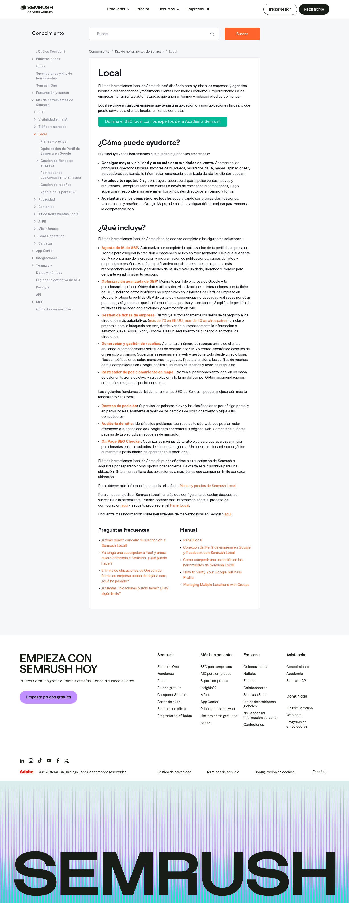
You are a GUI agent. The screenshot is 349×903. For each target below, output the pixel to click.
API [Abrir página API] (38, 294)
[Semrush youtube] (48, 760)
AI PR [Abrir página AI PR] (42, 221)
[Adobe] (26, 771)
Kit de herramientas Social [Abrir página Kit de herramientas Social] (58, 214)
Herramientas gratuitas (219, 716)
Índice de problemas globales (259, 704)
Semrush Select (255, 695)
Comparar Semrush (173, 695)
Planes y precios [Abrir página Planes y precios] (53, 141)
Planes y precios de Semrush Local (207, 485)
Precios (143, 9)
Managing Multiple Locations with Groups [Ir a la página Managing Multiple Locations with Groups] (216, 584)
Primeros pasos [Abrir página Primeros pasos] (48, 58)
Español (319, 772)
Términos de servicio (223, 772)
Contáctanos (253, 724)
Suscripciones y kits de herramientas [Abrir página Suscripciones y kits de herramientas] (54, 76)
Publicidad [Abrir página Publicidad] (46, 199)
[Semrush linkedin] (22, 760)
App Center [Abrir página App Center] (44, 250)
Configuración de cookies (274, 772)
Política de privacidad (174, 772)
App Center (210, 702)
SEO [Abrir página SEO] (41, 112)
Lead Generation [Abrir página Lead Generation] (51, 236)
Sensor (206, 723)
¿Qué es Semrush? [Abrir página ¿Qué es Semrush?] (50, 51)
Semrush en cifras (171, 709)
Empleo (249, 681)
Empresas (195, 9)
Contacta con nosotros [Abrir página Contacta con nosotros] (54, 309)
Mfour (205, 695)
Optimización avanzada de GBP (129, 281)
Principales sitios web (218, 709)
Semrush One (168, 667)
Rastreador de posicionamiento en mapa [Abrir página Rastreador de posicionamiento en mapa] (61, 175)
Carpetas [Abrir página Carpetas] (45, 243)
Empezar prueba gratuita (48, 697)
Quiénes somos (255, 667)
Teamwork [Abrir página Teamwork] (44, 265)
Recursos (166, 9)
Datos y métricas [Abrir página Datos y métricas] (49, 272)
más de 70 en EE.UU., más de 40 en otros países (188, 320)
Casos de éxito (168, 702)
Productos (116, 9)
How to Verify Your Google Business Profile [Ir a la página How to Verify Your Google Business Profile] (212, 575)
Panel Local (179, 505)
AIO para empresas (216, 674)
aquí (124, 505)
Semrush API (296, 681)
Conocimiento (48, 33)
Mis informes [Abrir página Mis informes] (48, 228)
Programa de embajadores (297, 724)
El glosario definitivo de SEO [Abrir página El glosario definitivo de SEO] (58, 280)
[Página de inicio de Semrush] (36, 9)
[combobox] (149, 34)
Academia (294, 674)
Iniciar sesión (280, 9)
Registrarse (314, 9)
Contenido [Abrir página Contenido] (46, 206)
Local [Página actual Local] (42, 134)
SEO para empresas (216, 667)
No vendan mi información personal (260, 716)
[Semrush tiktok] (39, 760)
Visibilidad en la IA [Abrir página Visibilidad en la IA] (52, 119)
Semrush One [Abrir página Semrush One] (46, 85)
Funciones (165, 674)
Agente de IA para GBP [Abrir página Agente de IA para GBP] (58, 192)
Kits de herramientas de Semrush (139, 51)
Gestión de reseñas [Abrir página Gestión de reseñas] (56, 185)
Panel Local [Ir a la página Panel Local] (192, 540)
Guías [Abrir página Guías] (40, 66)
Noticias (250, 674)
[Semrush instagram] (30, 760)
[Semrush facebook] (57, 760)
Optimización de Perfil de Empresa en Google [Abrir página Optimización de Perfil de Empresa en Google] (60, 151)
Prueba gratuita (169, 688)
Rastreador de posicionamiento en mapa (137, 372)
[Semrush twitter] (66, 760)
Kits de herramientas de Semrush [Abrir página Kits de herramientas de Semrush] (54, 102)
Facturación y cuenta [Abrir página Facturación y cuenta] (52, 92)
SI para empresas (214, 681)
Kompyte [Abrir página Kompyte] (42, 287)
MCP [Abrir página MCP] (39, 302)
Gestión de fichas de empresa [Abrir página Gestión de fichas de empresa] (57, 162)
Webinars (294, 715)
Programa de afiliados (174, 716)
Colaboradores (255, 688)
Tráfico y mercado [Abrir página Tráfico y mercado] (52, 126)
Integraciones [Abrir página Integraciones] (47, 258)
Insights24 (208, 688)
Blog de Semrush (299, 708)
